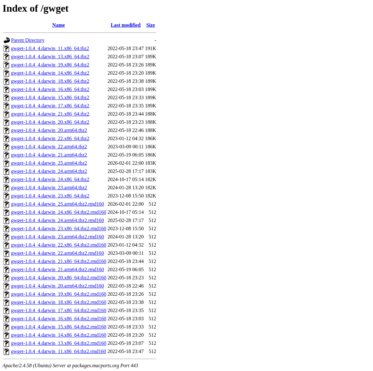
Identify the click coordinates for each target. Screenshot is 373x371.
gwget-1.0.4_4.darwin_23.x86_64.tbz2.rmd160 (58, 228)
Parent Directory (27, 40)
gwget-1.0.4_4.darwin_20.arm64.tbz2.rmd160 (57, 285)
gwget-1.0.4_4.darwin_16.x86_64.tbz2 (50, 89)
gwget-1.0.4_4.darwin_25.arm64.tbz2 (49, 163)
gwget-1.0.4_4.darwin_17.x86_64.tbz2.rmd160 (58, 310)
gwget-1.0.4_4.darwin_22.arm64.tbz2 (49, 146)
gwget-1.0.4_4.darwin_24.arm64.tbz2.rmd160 (57, 220)
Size (150, 25)
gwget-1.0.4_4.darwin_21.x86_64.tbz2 (50, 114)
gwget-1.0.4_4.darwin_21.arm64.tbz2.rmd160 (57, 269)
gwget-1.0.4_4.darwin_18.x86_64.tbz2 (50, 81)
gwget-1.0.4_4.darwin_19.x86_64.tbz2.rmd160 (58, 294)
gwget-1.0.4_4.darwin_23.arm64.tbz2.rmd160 (57, 236)
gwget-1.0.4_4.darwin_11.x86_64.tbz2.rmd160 (58, 351)
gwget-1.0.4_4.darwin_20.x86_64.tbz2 (50, 122)
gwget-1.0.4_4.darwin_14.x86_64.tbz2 (50, 73)
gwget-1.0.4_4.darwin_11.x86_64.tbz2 (50, 48)
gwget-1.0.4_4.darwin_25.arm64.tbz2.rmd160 (57, 204)
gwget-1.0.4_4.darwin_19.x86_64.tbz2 (50, 64)
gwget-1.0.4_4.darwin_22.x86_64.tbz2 (50, 138)
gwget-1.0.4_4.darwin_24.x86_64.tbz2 (50, 179)
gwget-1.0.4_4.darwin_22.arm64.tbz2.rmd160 (57, 253)
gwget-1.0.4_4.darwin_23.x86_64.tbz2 (50, 195)
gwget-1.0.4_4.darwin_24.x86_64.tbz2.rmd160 (58, 212)
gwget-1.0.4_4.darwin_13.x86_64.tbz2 (50, 56)
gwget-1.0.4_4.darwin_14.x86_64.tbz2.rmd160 (58, 335)
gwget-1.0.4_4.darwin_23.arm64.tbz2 (49, 187)
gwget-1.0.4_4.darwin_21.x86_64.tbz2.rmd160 (58, 261)
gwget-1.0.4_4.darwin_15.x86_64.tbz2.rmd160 (58, 326)
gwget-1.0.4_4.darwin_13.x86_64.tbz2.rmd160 (58, 343)
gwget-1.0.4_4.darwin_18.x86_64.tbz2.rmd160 (58, 302)
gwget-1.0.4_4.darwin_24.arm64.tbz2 (49, 171)
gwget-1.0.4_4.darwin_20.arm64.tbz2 (49, 130)
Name (58, 25)
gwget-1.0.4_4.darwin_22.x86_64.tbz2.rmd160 (58, 245)
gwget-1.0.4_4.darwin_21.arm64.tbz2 (49, 154)
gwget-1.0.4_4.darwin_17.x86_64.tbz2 (50, 105)
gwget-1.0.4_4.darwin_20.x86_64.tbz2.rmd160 (58, 277)
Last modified (126, 25)
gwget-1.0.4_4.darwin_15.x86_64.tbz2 (50, 97)
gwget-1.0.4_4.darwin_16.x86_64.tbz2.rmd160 (58, 318)
